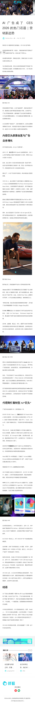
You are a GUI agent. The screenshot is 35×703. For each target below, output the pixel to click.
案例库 (6, 656)
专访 (22, 656)
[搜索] (33, 2)
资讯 (4, 18)
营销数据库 (7, 659)
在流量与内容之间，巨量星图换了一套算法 (10, 663)
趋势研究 (9, 18)
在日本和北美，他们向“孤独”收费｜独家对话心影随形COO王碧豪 (25, 663)
